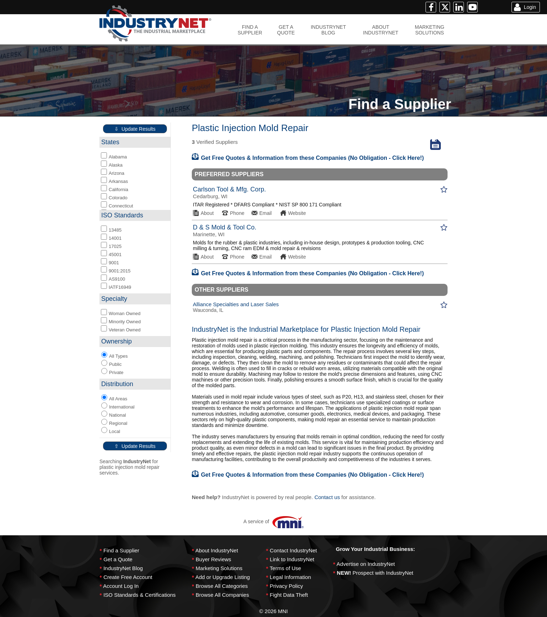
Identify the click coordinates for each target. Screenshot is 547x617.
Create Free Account (127, 577)
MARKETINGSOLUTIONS (429, 30)
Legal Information (290, 577)
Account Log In (121, 586)
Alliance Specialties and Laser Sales (236, 304)
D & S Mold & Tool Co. (224, 227)
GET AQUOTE (286, 30)
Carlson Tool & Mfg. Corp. (229, 189)
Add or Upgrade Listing (222, 577)
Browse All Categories (222, 586)
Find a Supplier (121, 550)
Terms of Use (285, 568)
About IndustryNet (216, 550)
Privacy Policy (286, 586)
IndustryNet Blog (123, 568)
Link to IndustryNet (292, 559)
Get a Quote (117, 559)
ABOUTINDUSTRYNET (380, 30)
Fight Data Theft (289, 595)
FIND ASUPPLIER (250, 30)
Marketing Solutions (219, 568)
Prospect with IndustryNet (383, 573)
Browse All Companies (222, 595)
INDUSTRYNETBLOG (328, 30)
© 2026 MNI (273, 611)
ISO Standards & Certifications (139, 595)
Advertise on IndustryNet (366, 564)
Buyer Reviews (213, 559)
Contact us (327, 497)
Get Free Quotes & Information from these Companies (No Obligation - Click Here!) (308, 158)
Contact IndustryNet (293, 550)
